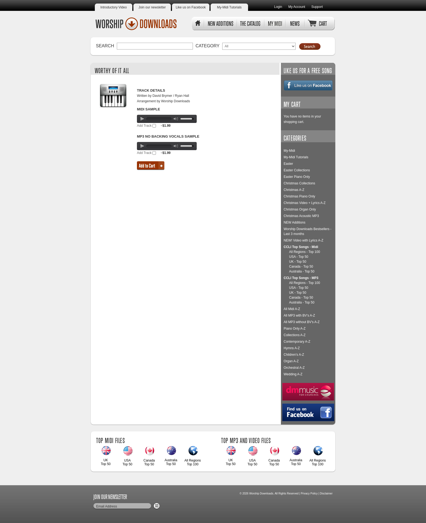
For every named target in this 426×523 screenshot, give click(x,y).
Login (278, 7)
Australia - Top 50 (301, 271)
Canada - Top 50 (301, 266)
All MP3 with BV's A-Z (299, 315)
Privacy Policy (309, 493)
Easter (288, 164)
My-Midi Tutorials (229, 7)
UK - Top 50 (297, 262)
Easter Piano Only (297, 177)
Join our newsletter (152, 7)
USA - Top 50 (298, 257)
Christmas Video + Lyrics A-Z (304, 203)
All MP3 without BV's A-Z (302, 322)
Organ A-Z (291, 361)
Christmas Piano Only (299, 196)
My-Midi (289, 151)
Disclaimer (326, 493)
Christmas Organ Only (300, 209)
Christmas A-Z (294, 190)
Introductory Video (113, 7)
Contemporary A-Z (297, 341)
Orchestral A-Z (294, 368)
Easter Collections (297, 170)
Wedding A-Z (293, 374)
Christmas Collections (299, 183)
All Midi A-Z (292, 309)
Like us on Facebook (191, 7)
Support (317, 7)
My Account (296, 7)
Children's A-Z (294, 355)
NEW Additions (294, 222)
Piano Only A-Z (295, 328)
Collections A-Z (295, 335)
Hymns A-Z (292, 348)
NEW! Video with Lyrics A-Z (303, 240)
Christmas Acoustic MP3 (301, 216)
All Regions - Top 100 (304, 252)
